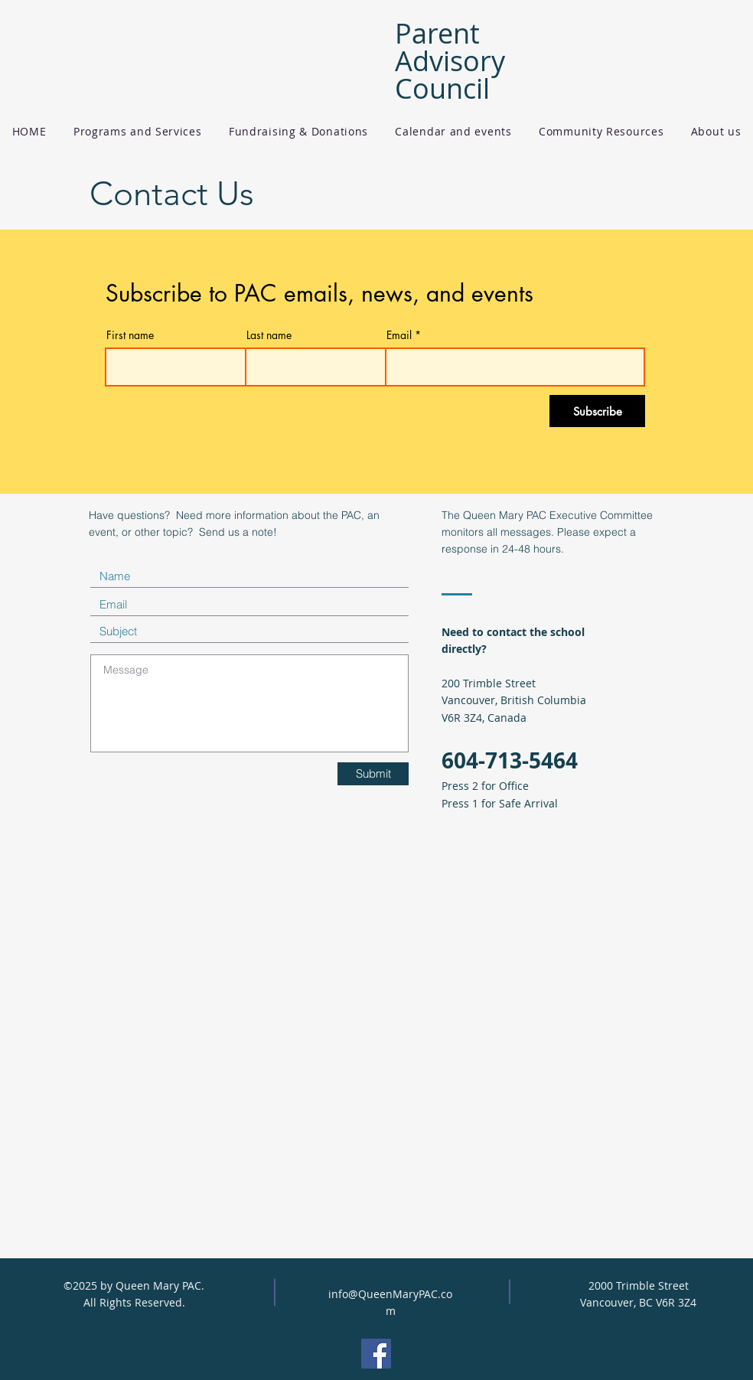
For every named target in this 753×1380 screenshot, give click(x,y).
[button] (137, 131)
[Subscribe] (597, 411)
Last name (269, 335)
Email (399, 335)
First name (130, 335)
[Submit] (373, 773)
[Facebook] (376, 1354)
